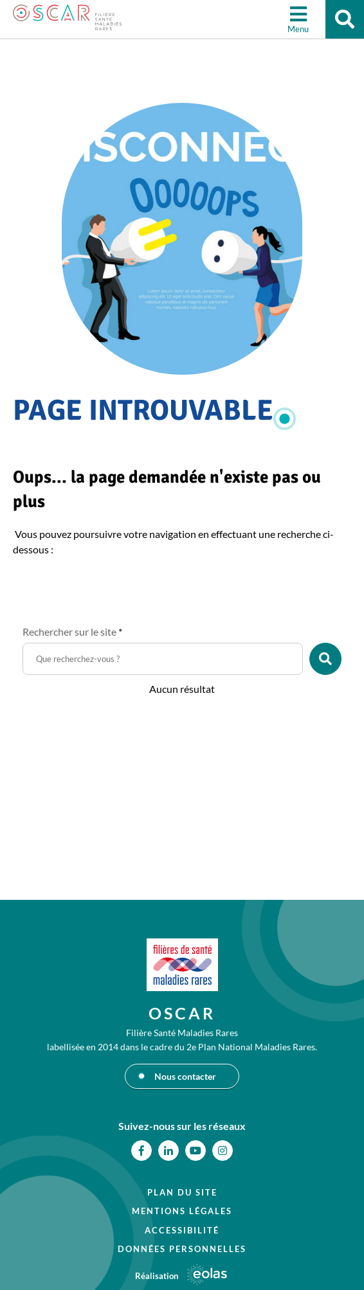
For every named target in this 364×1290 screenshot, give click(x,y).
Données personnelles (182, 1249)
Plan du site (182, 1192)
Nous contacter (185, 1076)
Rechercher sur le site (72, 631)
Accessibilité (182, 1230)
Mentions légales (182, 1211)
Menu (298, 29)
